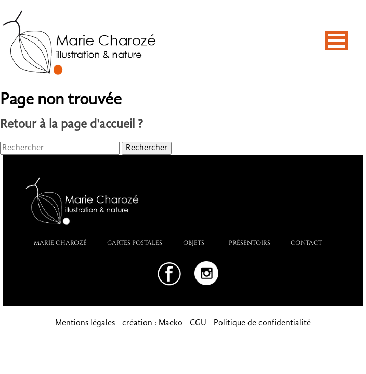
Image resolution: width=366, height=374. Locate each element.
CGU (198, 323)
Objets (193, 242)
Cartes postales (134, 242)
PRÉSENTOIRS (249, 242)
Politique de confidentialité (262, 323)
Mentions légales (85, 323)
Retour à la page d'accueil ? (71, 124)
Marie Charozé (60, 242)
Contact (306, 242)
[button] (336, 40)
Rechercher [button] (146, 148)
